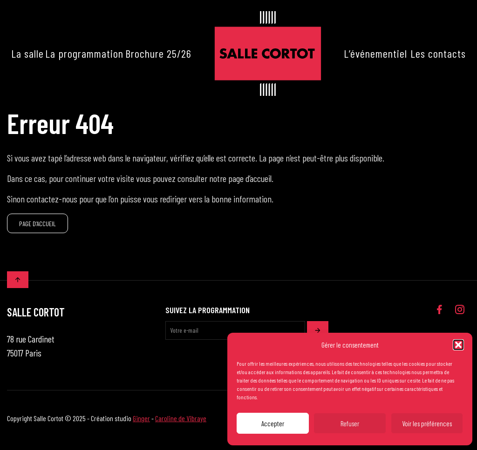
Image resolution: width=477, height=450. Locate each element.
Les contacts (438, 53)
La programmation (84, 53)
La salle (27, 53)
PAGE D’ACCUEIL (37, 225)
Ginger (141, 421)
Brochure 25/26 (158, 53)
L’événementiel (375, 53)
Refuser (350, 423)
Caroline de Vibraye (180, 421)
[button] (458, 344)
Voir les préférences (427, 423)
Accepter (272, 423)
